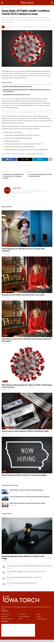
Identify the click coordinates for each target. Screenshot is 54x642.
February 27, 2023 (6, 433)
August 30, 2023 (6, 297)
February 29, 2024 (6, 253)
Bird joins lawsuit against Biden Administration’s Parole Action (24, 577)
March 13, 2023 (6, 389)
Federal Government (7, 619)
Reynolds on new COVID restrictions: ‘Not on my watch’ (23, 295)
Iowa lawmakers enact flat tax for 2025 (16, 94)
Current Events (5, 614)
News (4, 471)
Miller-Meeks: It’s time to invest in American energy (26, 490)
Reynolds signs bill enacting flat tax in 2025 (17, 86)
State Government (10, 7)
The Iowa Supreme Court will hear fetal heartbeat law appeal (29, 497)
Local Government (24, 616)
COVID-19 (8, 153)
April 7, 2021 (13, 505)
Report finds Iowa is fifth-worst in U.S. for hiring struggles (24, 475)
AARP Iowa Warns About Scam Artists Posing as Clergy (27, 503)
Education (4, 616)
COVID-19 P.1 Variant (18, 153)
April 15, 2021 (18, 27)
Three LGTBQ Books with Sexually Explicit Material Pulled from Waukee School (29, 566)
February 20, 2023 (6, 477)
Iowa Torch (9, 27)
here (47, 149)
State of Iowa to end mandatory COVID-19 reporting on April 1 (25, 431)
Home (3, 7)
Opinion (5, 335)
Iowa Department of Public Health (35, 153)
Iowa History (22, 614)
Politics (39, 616)
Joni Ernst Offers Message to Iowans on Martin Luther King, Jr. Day (26, 572)
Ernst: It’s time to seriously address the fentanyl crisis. (22, 583)
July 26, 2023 (13, 499)
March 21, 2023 (14, 492)
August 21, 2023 (6, 343)
